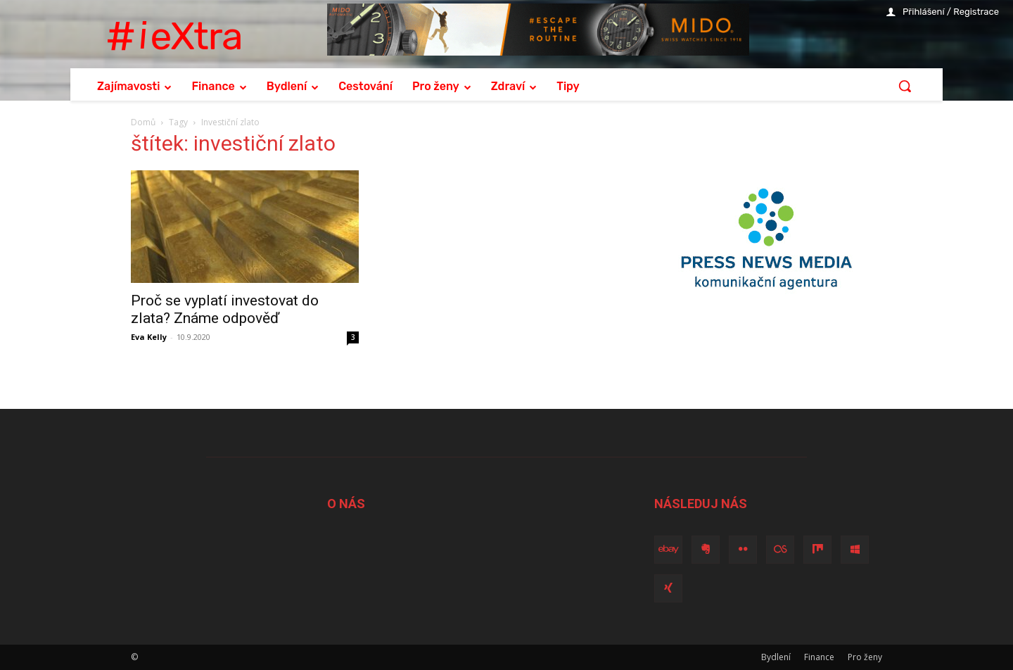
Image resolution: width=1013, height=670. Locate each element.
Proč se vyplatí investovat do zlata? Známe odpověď (225, 309)
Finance (819, 657)
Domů (143, 122)
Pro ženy (865, 657)
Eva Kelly (149, 336)
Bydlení (776, 657)
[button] (905, 86)
